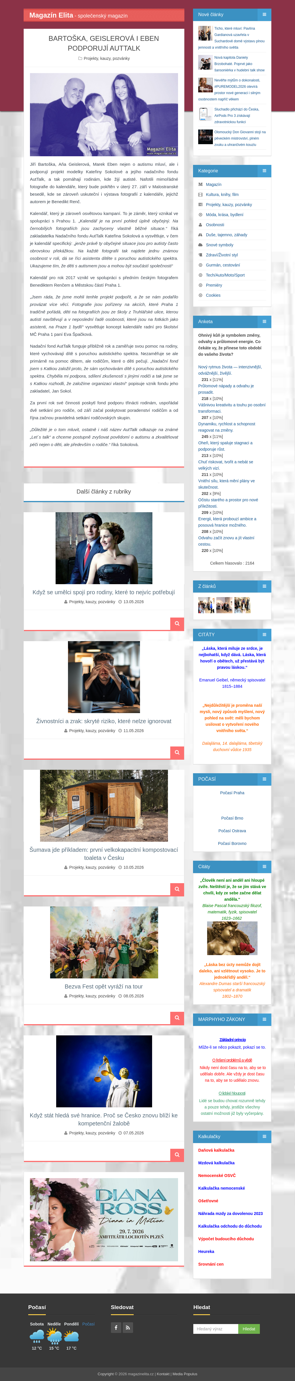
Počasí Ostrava (232, 830)
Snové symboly (219, 245)
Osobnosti (215, 224)
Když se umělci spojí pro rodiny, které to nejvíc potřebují (104, 592)
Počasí (88, 1324)
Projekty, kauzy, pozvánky (107, 58)
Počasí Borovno (232, 843)
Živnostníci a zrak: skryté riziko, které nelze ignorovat (103, 721)
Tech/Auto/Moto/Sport (225, 275)
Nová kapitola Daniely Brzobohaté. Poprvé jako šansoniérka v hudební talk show (239, 64)
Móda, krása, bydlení (224, 214)
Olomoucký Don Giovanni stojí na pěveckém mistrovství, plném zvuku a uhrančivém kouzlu (240, 138)
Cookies (213, 295)
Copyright (106, 1374)
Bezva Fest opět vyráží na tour (104, 986)
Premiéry (214, 285)
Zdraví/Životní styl (222, 255)
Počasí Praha (232, 792)
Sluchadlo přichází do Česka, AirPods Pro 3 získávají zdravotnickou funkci (236, 115)
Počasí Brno (232, 818)
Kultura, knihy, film (222, 194)
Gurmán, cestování (223, 265)
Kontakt (163, 1374)
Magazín (214, 184)
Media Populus (185, 1374)
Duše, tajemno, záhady (226, 235)
